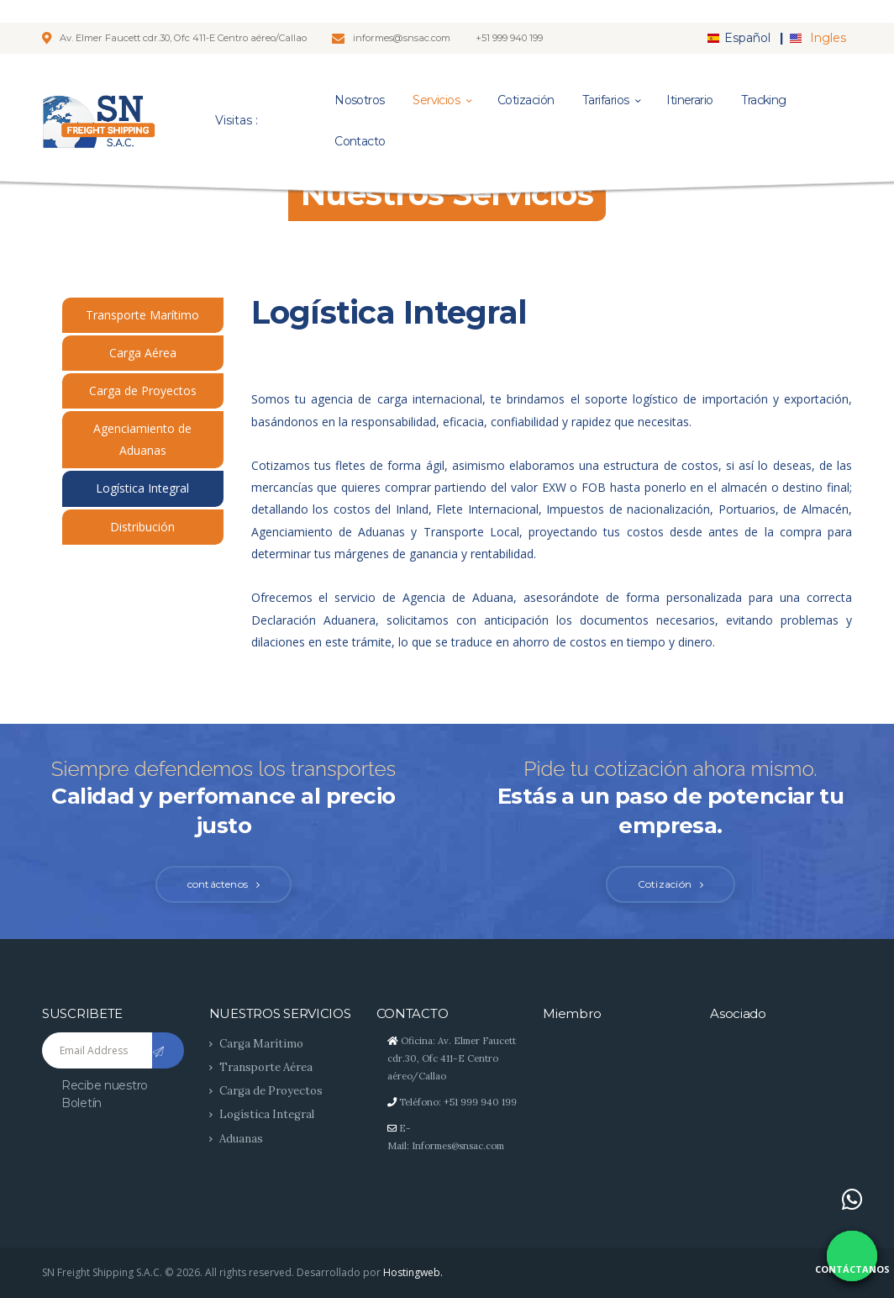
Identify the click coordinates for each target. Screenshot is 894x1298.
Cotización (665, 885)
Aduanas (241, 1139)
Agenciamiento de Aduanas (142, 439)
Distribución (142, 527)
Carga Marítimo (261, 1044)
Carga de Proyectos (143, 390)
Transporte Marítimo (142, 315)
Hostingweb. (413, 1272)
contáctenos (218, 885)
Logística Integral (142, 488)
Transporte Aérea (266, 1067)
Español (738, 37)
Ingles (817, 37)
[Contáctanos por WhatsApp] (852, 1256)
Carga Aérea (142, 353)
